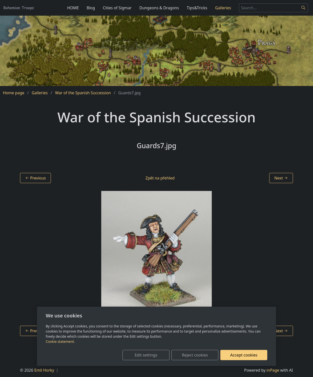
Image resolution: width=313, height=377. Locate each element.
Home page (13, 92)
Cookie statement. (60, 341)
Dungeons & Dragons (159, 7)
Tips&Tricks (197, 7)
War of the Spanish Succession (83, 92)
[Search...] (269, 7)
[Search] (303, 7)
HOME (73, 7)
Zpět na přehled (160, 178)
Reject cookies (195, 355)
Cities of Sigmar (117, 7)
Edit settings (146, 355)
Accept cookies (243, 355)
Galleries (223, 7)
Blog (91, 7)
